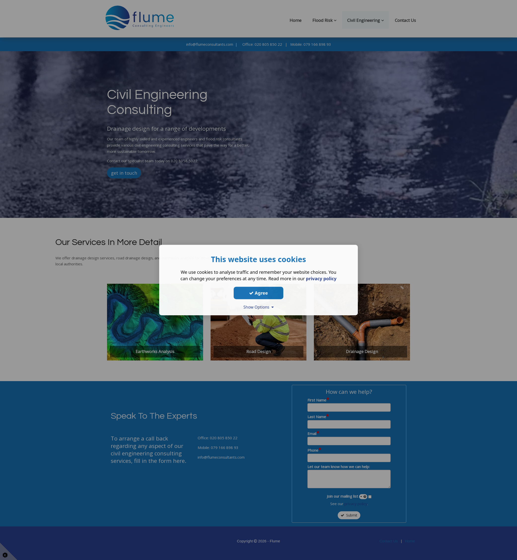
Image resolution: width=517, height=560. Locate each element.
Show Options (258, 307)
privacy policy (321, 278)
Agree (258, 293)
